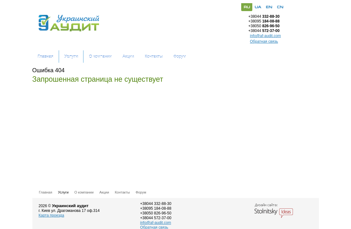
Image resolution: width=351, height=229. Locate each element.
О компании (100, 56)
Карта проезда (51, 215)
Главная (45, 56)
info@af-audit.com (265, 36)
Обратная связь (264, 41)
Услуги (71, 56)
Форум (179, 56)
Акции (128, 56)
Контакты (153, 56)
